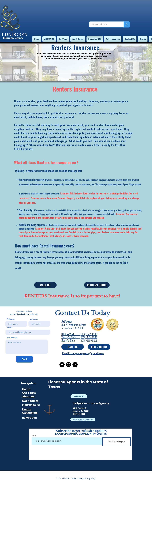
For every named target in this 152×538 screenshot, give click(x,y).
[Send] (24, 359)
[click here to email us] (82, 419)
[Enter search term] (104, 24)
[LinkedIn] (75, 364)
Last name (34, 319)
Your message (12, 337)
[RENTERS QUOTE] (97, 285)
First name (10, 319)
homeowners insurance (42, 184)
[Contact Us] (79, 396)
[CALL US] (45, 285)
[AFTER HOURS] (99, 347)
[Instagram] (68, 364)
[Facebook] (62, 364)
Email (9, 328)
